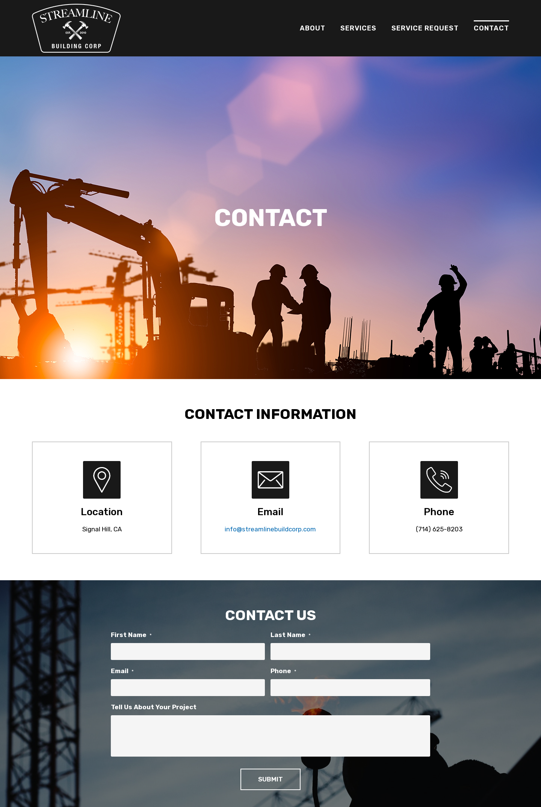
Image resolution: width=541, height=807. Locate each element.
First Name (131, 635)
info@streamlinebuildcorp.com (270, 529)
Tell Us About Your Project (153, 707)
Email (122, 671)
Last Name (290, 635)
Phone (283, 671)
